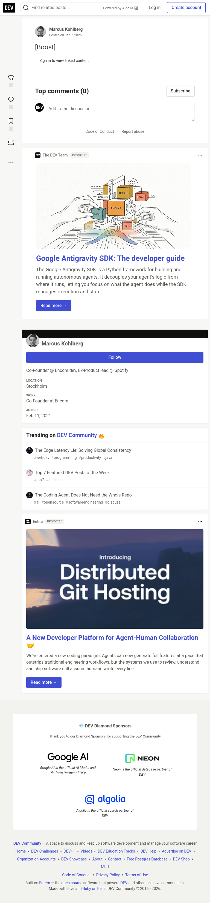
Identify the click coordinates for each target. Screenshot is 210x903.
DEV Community (77, 435)
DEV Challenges (44, 851)
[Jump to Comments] (11, 102)
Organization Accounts (36, 859)
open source (71, 883)
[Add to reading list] (11, 124)
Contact (114, 859)
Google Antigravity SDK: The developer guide (110, 258)
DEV (123, 883)
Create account (186, 7)
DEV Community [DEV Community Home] (27, 843)
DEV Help (148, 851)
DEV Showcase (74, 859)
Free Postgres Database (147, 859)
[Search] (26, 8)
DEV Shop (181, 859)
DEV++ (69, 851)
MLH (105, 867)
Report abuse (133, 131)
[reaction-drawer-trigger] (11, 80)
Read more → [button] (53, 305)
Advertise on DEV (176, 851)
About (97, 859)
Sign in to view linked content (64, 60)
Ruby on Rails (94, 888)
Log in (155, 7)
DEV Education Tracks (116, 851)
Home (20, 851)
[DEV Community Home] (9, 7)
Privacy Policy (108, 875)
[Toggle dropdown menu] (200, 155)
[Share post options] (10, 162)
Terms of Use (136, 875)
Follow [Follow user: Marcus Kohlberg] (115, 357)
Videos (86, 851)
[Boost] (11, 143)
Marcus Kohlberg (66, 29)
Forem (44, 883)
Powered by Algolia (120, 8)
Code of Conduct (99, 131)
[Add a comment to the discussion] (120, 112)
